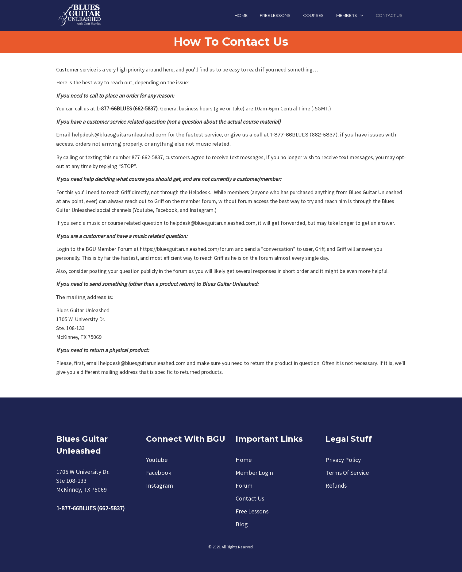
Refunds (336, 485)
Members (346, 15)
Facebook (158, 472)
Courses (313, 15)
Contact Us (389, 15)
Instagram (159, 485)
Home (241, 15)
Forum (244, 485)
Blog (242, 524)
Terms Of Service (347, 472)
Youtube (156, 459)
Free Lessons (275, 15)
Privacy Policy (343, 459)
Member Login (254, 472)
